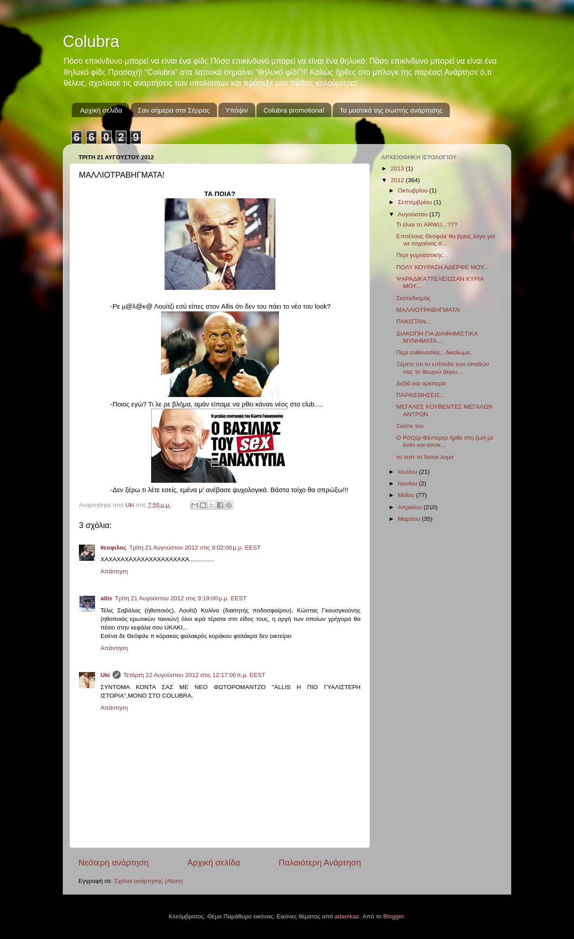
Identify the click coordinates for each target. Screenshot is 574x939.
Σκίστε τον (410, 426)
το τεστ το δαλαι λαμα (425, 457)
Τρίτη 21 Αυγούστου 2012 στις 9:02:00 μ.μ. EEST (195, 547)
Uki (105, 675)
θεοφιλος (113, 547)
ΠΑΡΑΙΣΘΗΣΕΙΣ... (420, 395)
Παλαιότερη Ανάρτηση (319, 862)
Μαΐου (407, 495)
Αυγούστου (413, 214)
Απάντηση (114, 571)
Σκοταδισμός (413, 298)
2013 (398, 168)
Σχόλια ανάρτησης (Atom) (148, 881)
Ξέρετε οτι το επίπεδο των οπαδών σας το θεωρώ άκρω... (442, 368)
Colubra (91, 41)
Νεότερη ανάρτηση (113, 862)
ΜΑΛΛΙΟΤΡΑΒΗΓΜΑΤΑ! (428, 309)
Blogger (393, 916)
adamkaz (347, 916)
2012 (398, 180)
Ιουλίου (408, 471)
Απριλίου (410, 507)
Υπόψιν (236, 110)
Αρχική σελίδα (101, 110)
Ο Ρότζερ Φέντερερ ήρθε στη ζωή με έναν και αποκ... (445, 441)
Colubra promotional (293, 110)
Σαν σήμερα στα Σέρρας (174, 110)
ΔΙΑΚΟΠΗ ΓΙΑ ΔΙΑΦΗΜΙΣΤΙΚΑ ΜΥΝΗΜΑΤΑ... (437, 337)
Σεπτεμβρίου (416, 202)
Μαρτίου (410, 518)
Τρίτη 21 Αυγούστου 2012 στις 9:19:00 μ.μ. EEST (180, 598)
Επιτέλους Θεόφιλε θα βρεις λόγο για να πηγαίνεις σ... (445, 240)
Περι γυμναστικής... (422, 255)
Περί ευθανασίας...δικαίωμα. (434, 352)
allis (106, 598)
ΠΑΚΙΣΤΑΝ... (413, 321)
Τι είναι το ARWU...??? (426, 224)
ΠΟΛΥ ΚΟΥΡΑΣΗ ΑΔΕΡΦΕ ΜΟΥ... (442, 267)
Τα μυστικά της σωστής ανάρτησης (391, 110)
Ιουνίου (408, 483)
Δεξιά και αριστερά (421, 383)
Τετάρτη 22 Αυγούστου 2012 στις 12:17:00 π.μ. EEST (194, 675)
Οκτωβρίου (413, 190)
